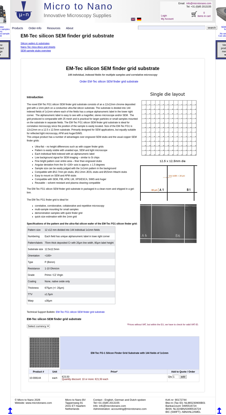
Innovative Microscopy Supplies (77, 15)
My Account (167, 19)
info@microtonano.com (198, 3)
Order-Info (36, 28)
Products (19, 28)
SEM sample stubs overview (36, 50)
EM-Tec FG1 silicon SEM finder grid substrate (80, 312)
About (69, 28)
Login (164, 15)
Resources (55, 28)
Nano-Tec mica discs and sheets (38, 47)
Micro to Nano (78, 6)
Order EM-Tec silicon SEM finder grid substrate (109, 81)
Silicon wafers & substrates (35, 43)
